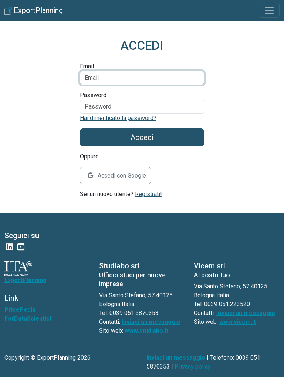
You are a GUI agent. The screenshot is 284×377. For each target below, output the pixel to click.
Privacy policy (193, 366)
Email (87, 66)
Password (93, 95)
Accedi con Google (117, 175)
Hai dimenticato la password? (118, 117)
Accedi (142, 137)
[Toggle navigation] (269, 10)
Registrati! (148, 194)
